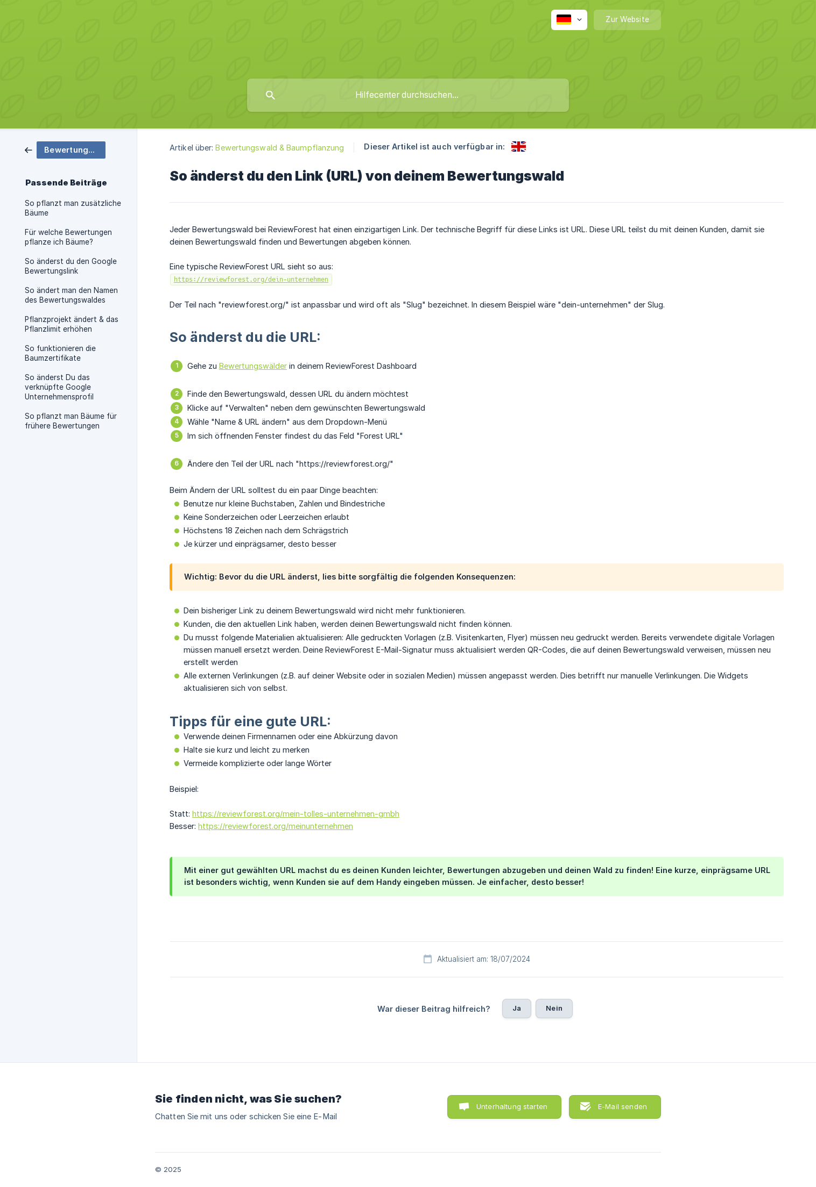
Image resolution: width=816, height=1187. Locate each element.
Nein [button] (554, 1008)
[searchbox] (408, 95)
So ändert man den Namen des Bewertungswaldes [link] (71, 295)
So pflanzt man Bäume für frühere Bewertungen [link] (71, 421)
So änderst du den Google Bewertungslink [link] (71, 266)
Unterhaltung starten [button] (511, 1106)
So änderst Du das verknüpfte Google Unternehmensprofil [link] (59, 387)
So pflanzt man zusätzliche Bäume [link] (73, 208)
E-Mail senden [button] (622, 1106)
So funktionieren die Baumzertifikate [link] (60, 353)
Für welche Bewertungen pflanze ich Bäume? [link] (68, 237)
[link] (65, 149)
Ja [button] (516, 1008)
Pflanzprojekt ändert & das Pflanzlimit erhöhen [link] (71, 324)
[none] (569, 20)
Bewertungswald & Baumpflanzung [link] (279, 147)
